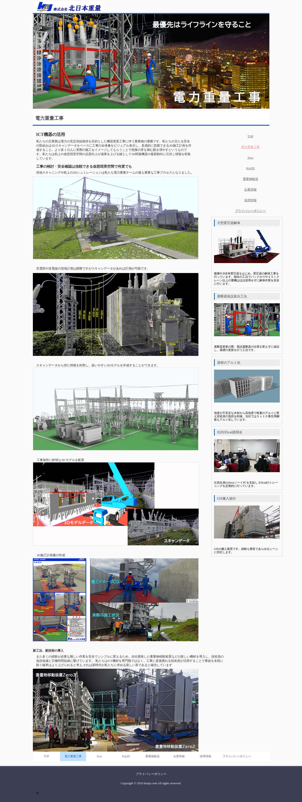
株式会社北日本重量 (68, 7)
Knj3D (126, 756)
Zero (99, 756)
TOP (46, 756)
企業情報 (179, 756)
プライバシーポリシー (237, 756)
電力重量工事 (73, 756)
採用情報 (205, 756)
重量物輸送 (152, 756)
